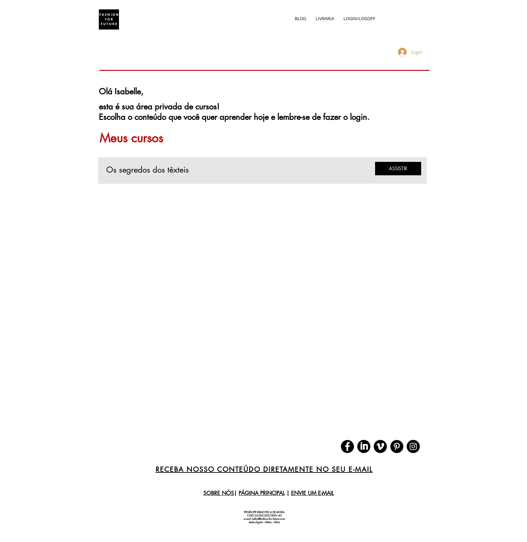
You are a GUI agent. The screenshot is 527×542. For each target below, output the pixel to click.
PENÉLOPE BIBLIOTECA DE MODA (264, 512)
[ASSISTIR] (398, 168)
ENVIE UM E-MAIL (312, 493)
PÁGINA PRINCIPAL (262, 493)
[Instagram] (413, 446)
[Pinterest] (396, 446)
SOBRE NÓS (218, 493)
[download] (363, 446)
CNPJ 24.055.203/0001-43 (264, 515)
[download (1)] (380, 446)
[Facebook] (347, 446)
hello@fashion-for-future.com (268, 519)
